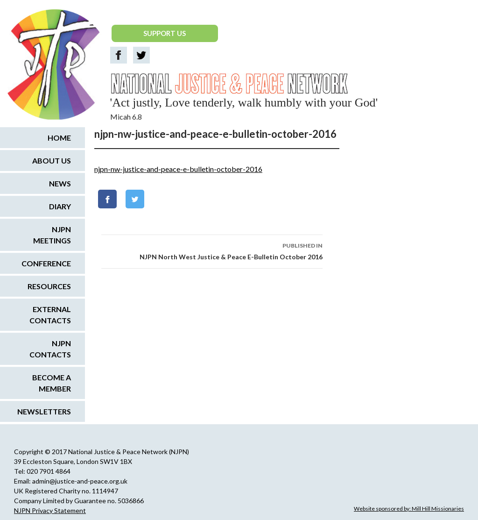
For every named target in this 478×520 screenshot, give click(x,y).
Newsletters (44, 411)
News (60, 183)
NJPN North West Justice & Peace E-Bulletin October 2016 (212, 250)
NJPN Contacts (50, 349)
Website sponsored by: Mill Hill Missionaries (409, 508)
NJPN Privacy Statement (50, 510)
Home (59, 137)
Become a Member (51, 383)
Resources (49, 286)
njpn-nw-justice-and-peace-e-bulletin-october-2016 (178, 168)
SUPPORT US (164, 33)
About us (51, 160)
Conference (46, 263)
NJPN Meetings (52, 235)
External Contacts (50, 315)
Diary (60, 206)
